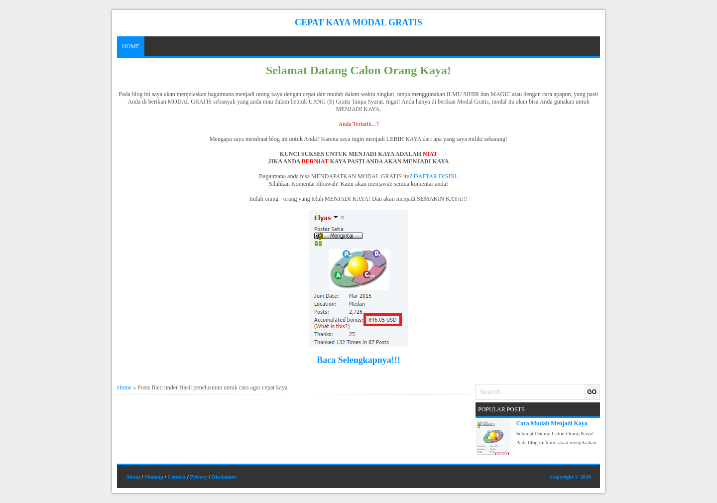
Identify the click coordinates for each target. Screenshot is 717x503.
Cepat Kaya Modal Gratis (358, 22)
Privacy (198, 477)
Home (130, 46)
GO (592, 391)
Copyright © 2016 (570, 477)
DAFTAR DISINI (435, 176)
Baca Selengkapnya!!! (358, 360)
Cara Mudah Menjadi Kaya (552, 423)
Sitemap (153, 477)
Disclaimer (224, 477)
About (133, 477)
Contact (176, 477)
